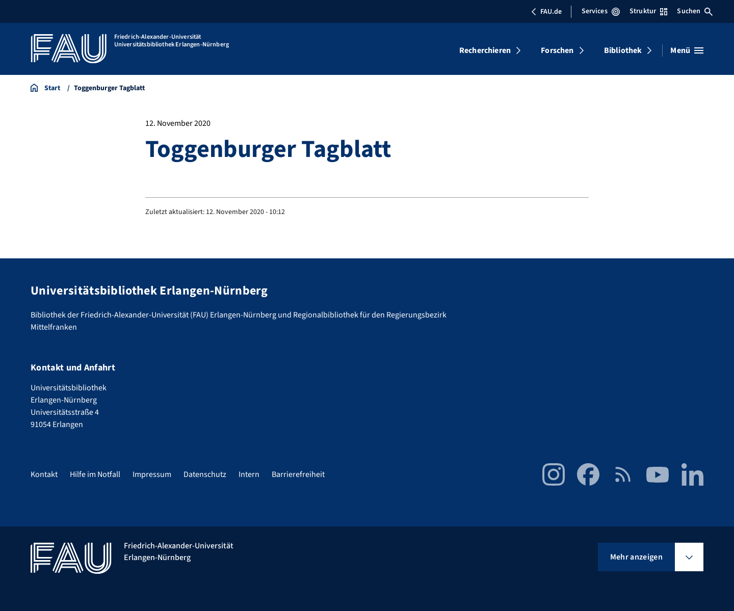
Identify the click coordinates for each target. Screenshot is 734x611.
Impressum (152, 474)
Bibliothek (623, 50)
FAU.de (546, 12)
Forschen (557, 50)
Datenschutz (205, 474)
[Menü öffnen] (686, 50)
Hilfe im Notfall (95, 474)
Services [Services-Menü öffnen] (601, 11)
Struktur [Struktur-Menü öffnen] (648, 11)
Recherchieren (485, 50)
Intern (249, 474)
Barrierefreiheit (298, 474)
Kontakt (44, 474)
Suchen (695, 11)
